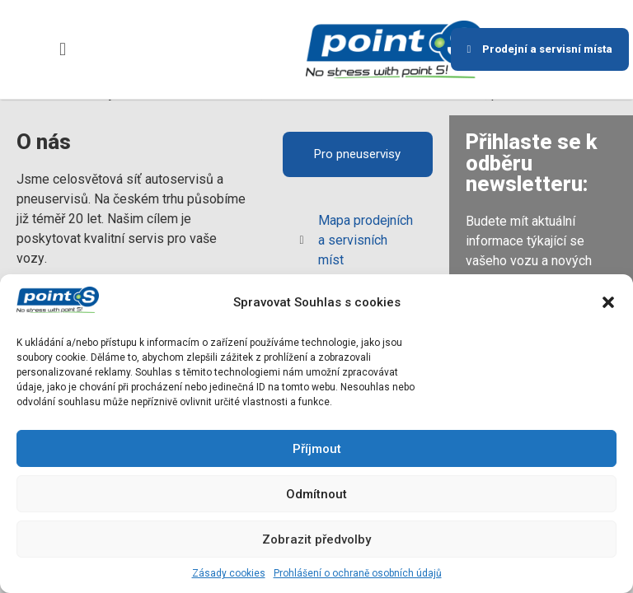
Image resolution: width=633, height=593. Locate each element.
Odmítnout (316, 494)
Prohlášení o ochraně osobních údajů (358, 573)
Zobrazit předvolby (316, 539)
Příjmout (317, 448)
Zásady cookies (228, 573)
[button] (608, 302)
